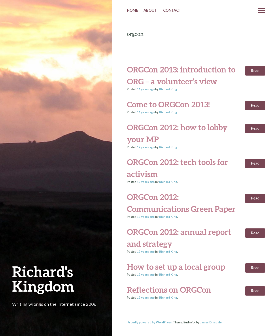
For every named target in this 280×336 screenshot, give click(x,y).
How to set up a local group (176, 266)
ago (146, 89)
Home (132, 10)
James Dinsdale (211, 322)
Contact (172, 10)
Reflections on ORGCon (169, 289)
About (150, 10)
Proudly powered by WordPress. (149, 322)
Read (255, 70)
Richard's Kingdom (43, 279)
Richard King (168, 89)
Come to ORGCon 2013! (168, 104)
